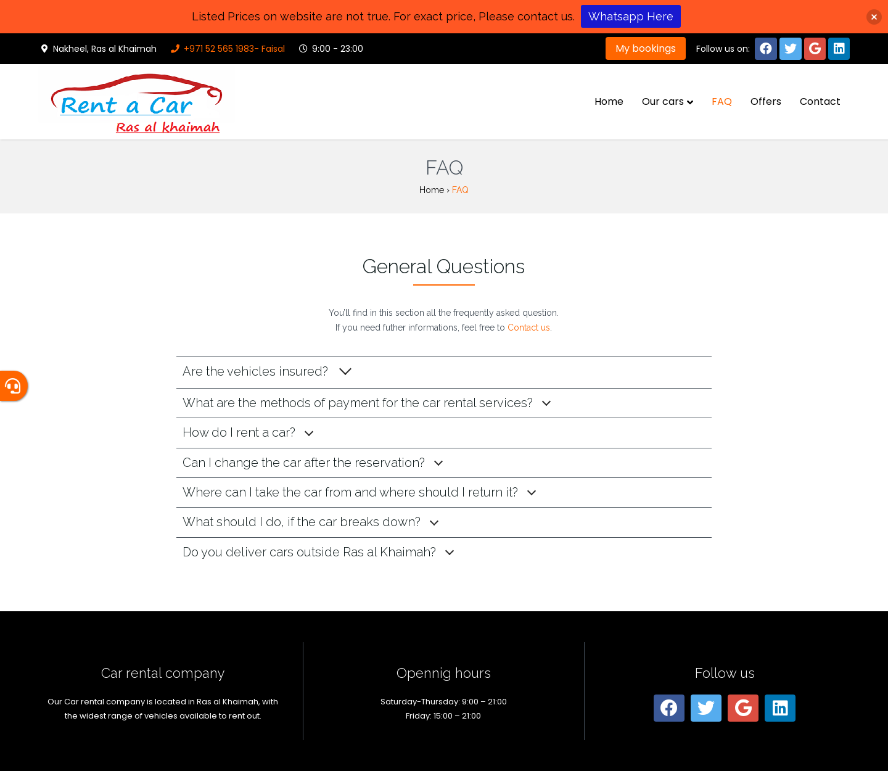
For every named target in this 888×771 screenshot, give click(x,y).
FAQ (722, 101)
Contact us (529, 327)
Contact (820, 101)
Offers (765, 101)
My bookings (645, 48)
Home (608, 101)
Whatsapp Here (630, 16)
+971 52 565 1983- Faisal (227, 49)
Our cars (663, 101)
